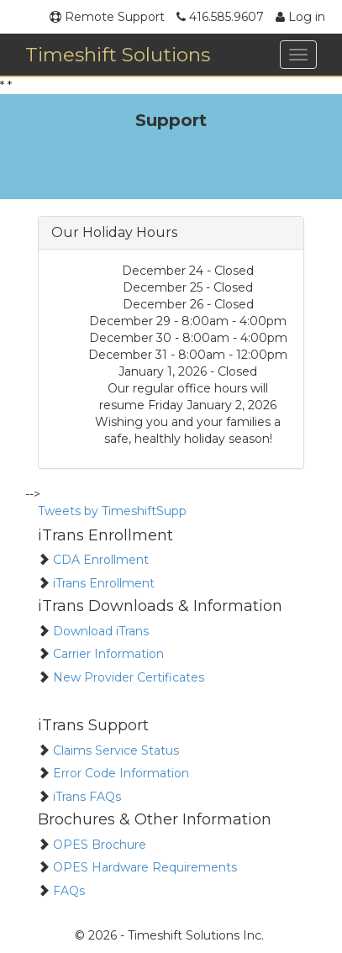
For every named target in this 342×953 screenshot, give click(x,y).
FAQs (67, 890)
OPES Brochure (98, 844)
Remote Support (107, 16)
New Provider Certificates (127, 677)
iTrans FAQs (85, 796)
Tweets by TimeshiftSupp (112, 511)
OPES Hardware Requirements (143, 867)
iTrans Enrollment (102, 583)
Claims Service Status (114, 750)
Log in (300, 16)
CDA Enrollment (99, 559)
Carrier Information (107, 653)
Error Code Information (119, 773)
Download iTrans (99, 631)
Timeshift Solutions (117, 54)
